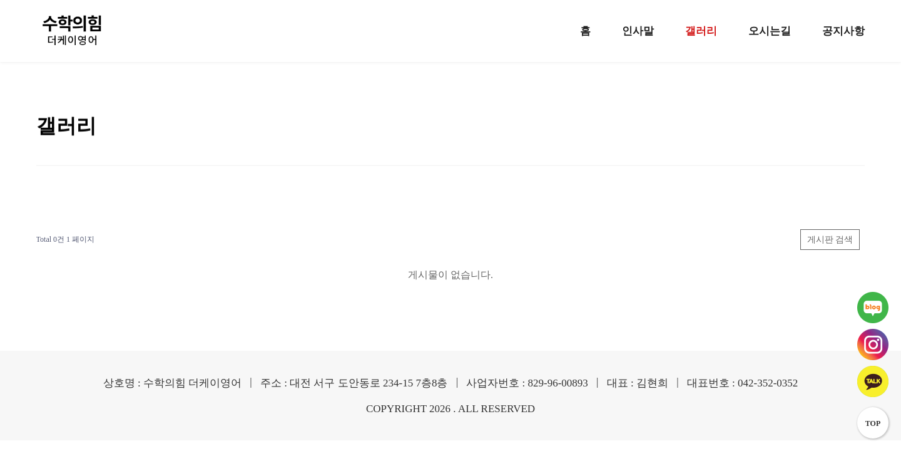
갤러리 (701, 31)
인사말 (638, 31)
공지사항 (843, 31)
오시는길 (769, 31)
